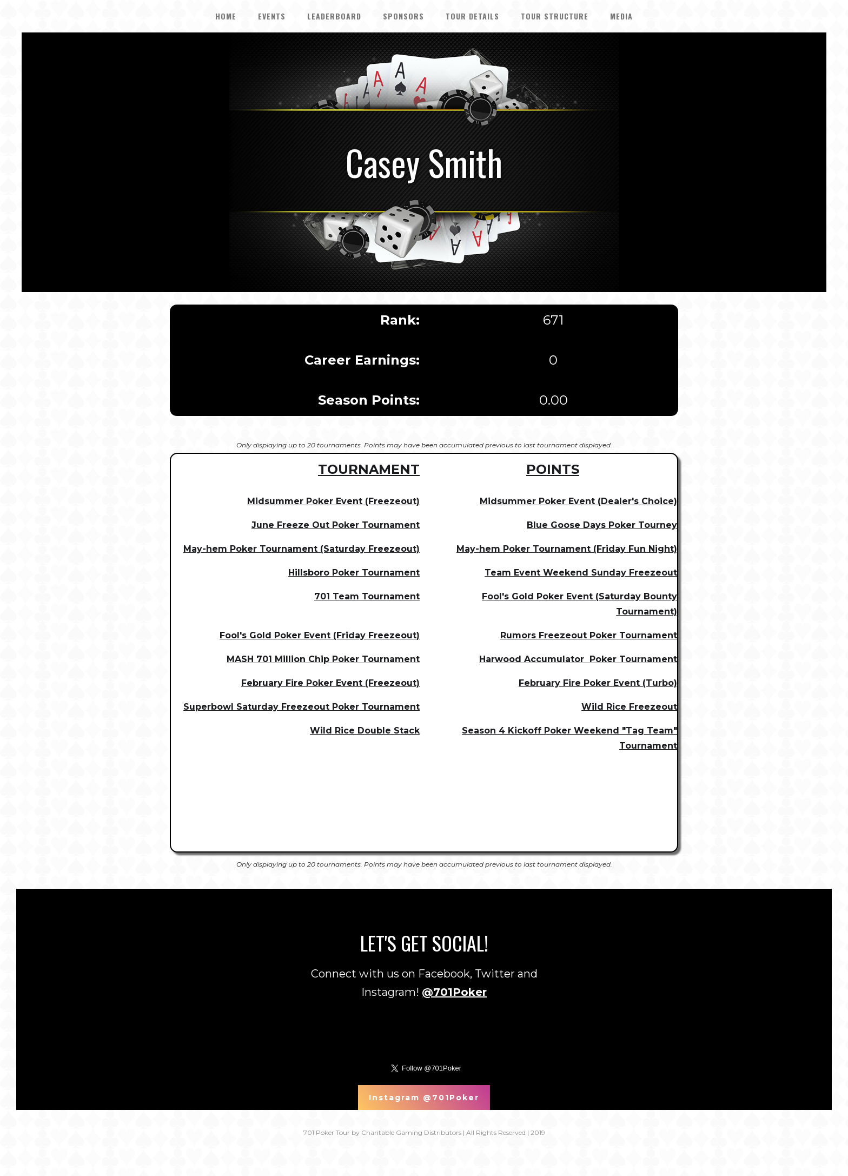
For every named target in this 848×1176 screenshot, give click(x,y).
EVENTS (272, 16)
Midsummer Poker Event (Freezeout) (333, 501)
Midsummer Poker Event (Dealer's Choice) (578, 501)
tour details (472, 16)
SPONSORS (403, 16)
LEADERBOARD (334, 16)
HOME (225, 16)
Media (621, 16)
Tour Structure (554, 16)
